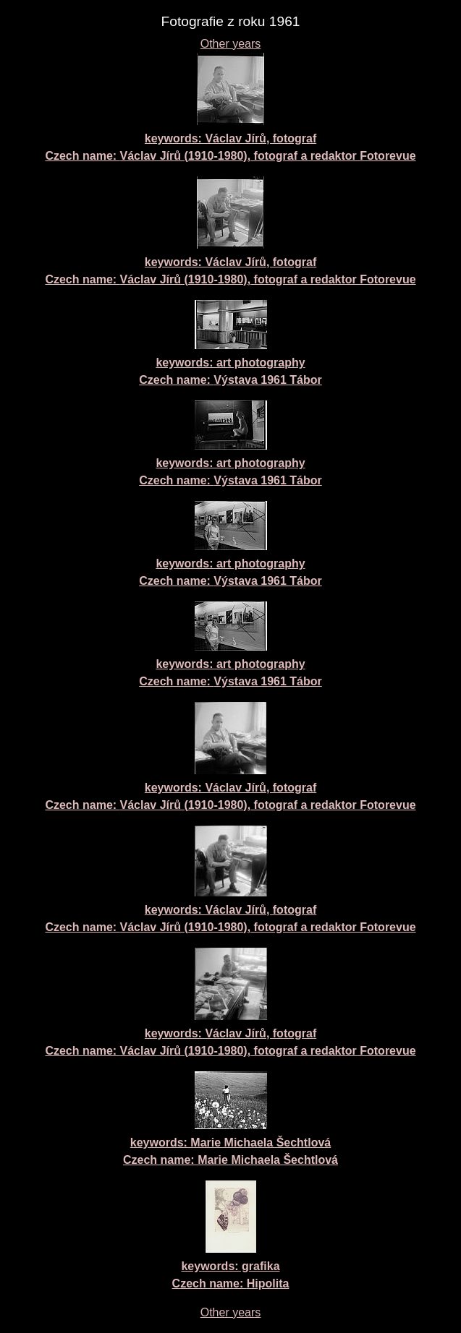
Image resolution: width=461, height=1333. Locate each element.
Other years (230, 44)
